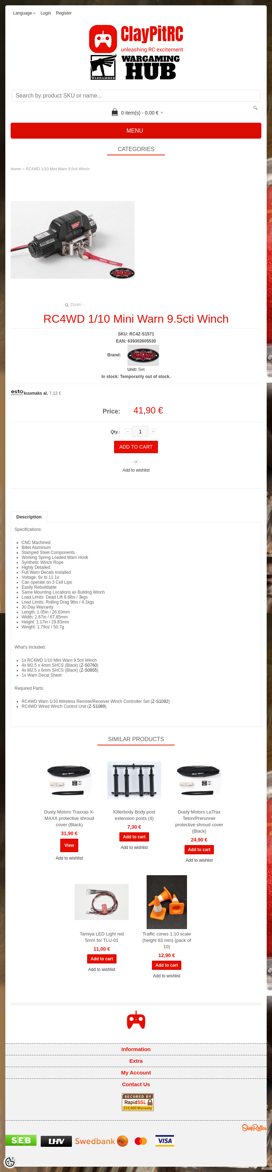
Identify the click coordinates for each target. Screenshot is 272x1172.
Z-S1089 (97, 706)
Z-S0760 (89, 665)
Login (45, 13)
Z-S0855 (89, 670)
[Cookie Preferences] (10, 1162)
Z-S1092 (160, 701)
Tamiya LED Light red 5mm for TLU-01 (102, 937)
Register (64, 13)
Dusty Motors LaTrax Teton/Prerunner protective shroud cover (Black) (199, 821)
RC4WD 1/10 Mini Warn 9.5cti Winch (58, 169)
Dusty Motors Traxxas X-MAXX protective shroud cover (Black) (69, 818)
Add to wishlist (136, 470)
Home (16, 169)
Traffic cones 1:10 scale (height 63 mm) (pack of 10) (166, 940)
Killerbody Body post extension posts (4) (134, 815)
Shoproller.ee (254, 1127)
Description (29, 517)
